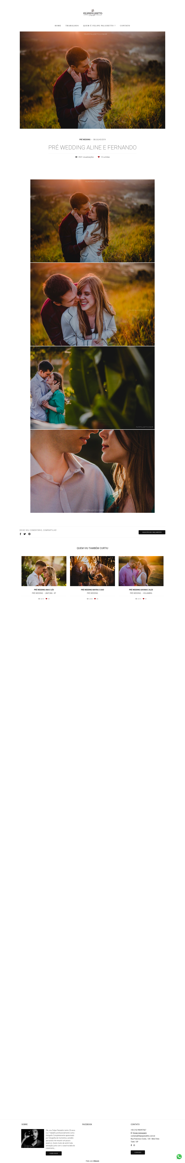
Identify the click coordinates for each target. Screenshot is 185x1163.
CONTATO (125, 26)
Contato (138, 1153)
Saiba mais (54, 1154)
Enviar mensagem (140, 1133)
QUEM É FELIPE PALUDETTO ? (99, 26)
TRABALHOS (72, 26)
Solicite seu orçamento (152, 1042)
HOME (58, 26)
